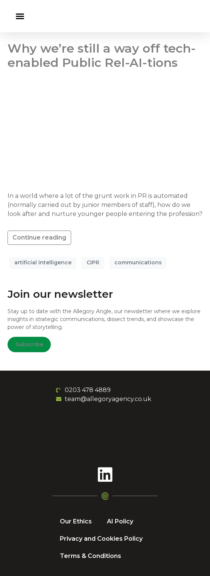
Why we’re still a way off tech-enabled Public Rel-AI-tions (102, 55)
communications (138, 262)
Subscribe (29, 344)
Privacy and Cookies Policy (101, 538)
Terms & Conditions (90, 555)
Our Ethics (76, 521)
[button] (20, 16)
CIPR (93, 262)
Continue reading (39, 237)
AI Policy (120, 521)
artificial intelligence (43, 262)
